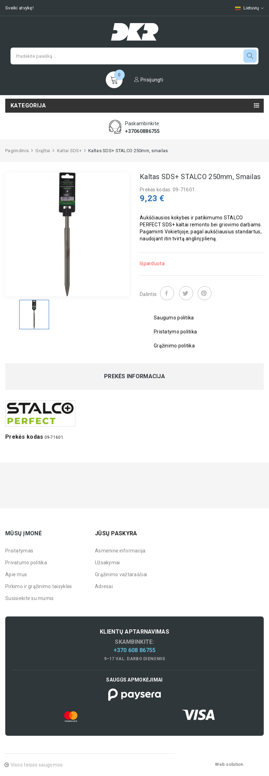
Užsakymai (107, 562)
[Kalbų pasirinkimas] (246, 7)
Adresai (104, 586)
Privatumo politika (26, 562)
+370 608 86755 (134, 650)
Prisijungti (148, 80)
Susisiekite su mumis (29, 598)
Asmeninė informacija (120, 550)
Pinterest (205, 293)
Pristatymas (19, 550)
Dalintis (167, 293)
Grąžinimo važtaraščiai (121, 574)
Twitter (186, 293)
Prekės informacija (134, 376)
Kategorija (28, 105)
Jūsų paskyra (116, 533)
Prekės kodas (24, 436)
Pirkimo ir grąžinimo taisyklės (38, 586)
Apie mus (16, 574)
